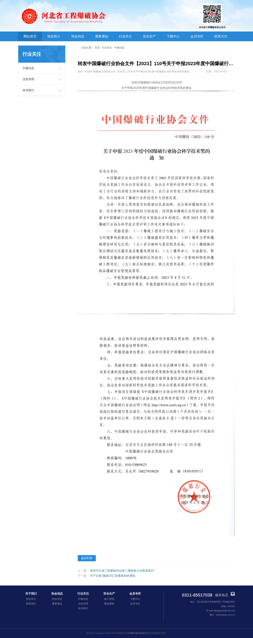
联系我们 (31, 603)
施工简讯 (109, 598)
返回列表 (87, 558)
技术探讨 (28, 90)
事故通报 (109, 603)
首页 (97, 47)
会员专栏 (196, 36)
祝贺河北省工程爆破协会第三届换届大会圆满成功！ (123, 570)
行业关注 (125, 36)
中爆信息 (28, 68)
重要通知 (101, 36)
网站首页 (30, 36)
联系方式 (220, 36)
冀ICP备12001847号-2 (140, 633)
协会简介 (53, 36)
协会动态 (77, 36)
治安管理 (28, 79)
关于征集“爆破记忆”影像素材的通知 (112, 575)
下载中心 (173, 36)
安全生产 (149, 36)
